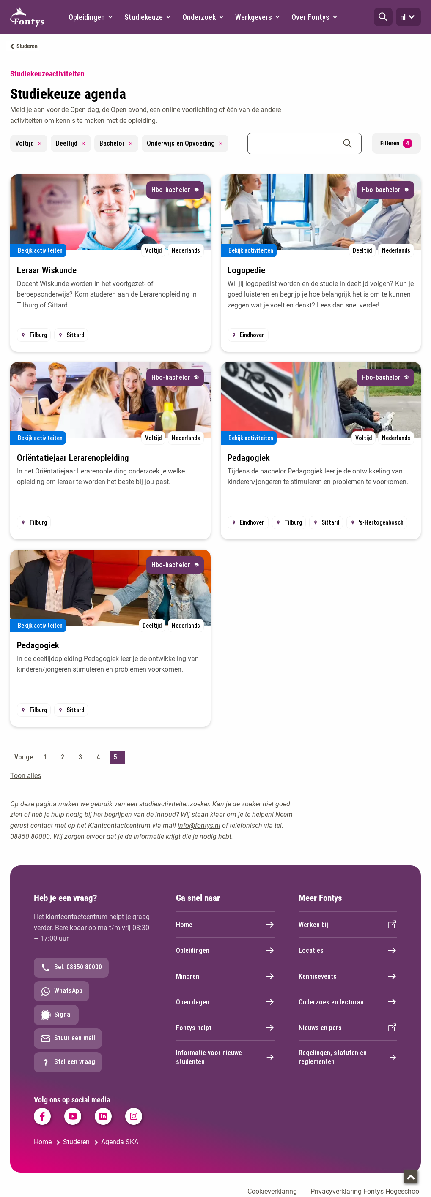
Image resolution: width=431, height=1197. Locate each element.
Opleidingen (225, 950)
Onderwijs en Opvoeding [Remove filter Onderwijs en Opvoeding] (185, 143)
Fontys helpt (225, 1028)
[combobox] (304, 143)
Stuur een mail (68, 1039)
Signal (56, 1015)
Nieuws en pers (348, 1028)
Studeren (27, 46)
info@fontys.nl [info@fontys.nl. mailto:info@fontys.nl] (199, 826)
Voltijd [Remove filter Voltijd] (28, 143)
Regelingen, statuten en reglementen (348, 1057)
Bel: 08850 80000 (71, 968)
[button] (383, 17)
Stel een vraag (68, 1062)
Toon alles (25, 776)
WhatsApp (61, 991)
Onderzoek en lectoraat (348, 1002)
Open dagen (225, 1002)
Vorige (23, 757)
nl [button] (408, 17)
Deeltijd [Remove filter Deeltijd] (71, 143)
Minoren (225, 976)
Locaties (348, 950)
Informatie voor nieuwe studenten (225, 1057)
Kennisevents (348, 976)
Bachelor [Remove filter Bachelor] (116, 143)
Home (225, 925)
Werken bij (348, 925)
